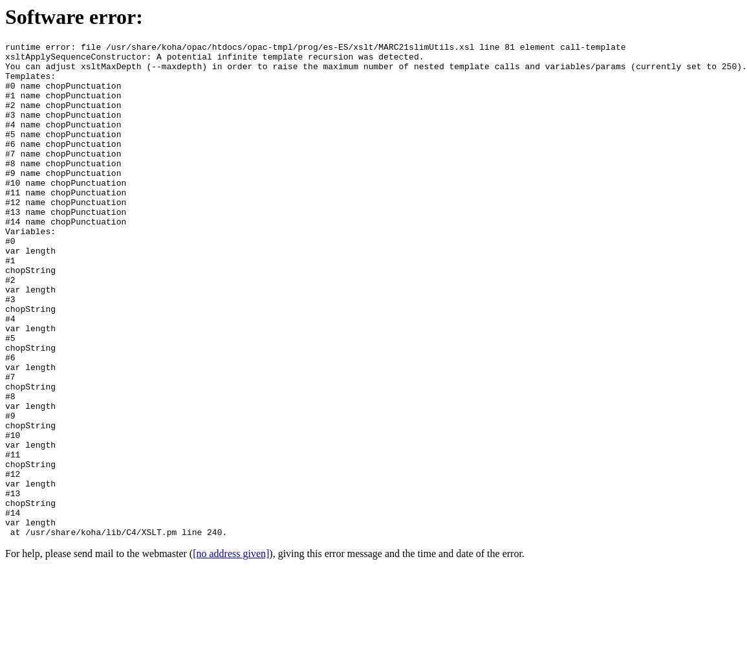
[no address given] (231, 652)
